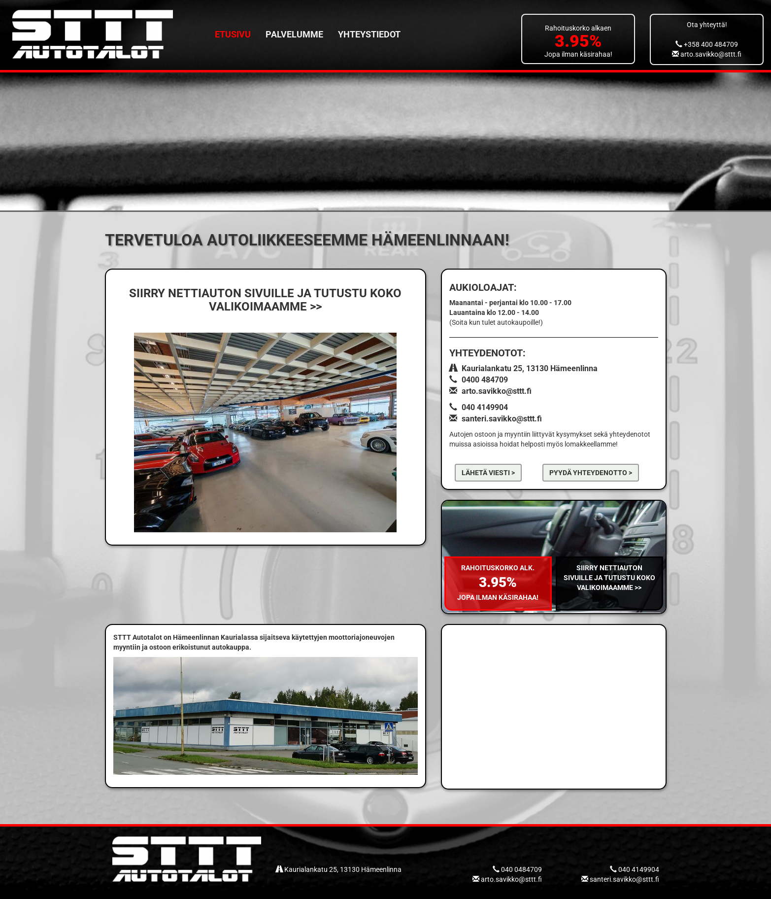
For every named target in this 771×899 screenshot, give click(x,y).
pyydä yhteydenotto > (590, 473)
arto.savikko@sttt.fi (706, 54)
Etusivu (233, 34)
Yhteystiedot (369, 34)
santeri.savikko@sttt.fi (502, 418)
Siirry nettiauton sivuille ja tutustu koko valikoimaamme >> (609, 577)
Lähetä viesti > (488, 473)
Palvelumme (294, 34)
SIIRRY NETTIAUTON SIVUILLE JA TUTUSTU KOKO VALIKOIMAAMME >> (265, 299)
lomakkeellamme (590, 444)
